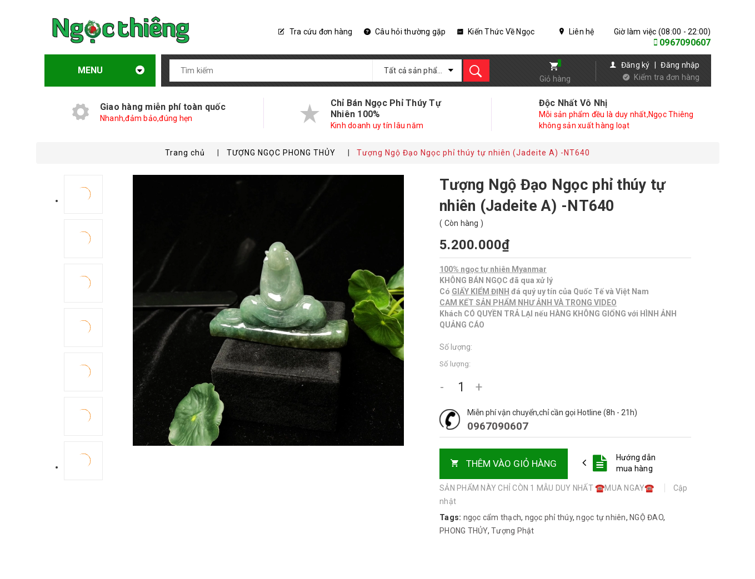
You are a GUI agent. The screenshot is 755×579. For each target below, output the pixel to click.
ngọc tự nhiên (601, 517)
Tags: (451, 517)
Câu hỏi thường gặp (405, 31)
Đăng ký (635, 65)
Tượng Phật (512, 530)
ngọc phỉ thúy (549, 517)
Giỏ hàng (555, 78)
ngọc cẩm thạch (492, 517)
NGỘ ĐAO (646, 517)
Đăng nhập (680, 65)
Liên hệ (576, 31)
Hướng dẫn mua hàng (636, 463)
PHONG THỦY (463, 530)
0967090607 (685, 42)
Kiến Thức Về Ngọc (496, 31)
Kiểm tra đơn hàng (666, 77)
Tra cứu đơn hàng (315, 31)
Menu (102, 70)
